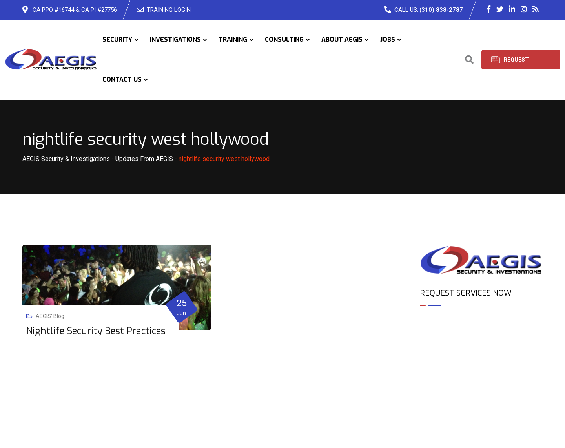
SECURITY (117, 39)
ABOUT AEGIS (342, 39)
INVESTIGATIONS (175, 39)
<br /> (481, 346)
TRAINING (233, 39)
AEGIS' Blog (50, 316)
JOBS (387, 39)
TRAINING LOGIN (169, 9)
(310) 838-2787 (441, 9)
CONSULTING (284, 39)
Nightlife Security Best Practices (96, 331)
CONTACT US (122, 79)
